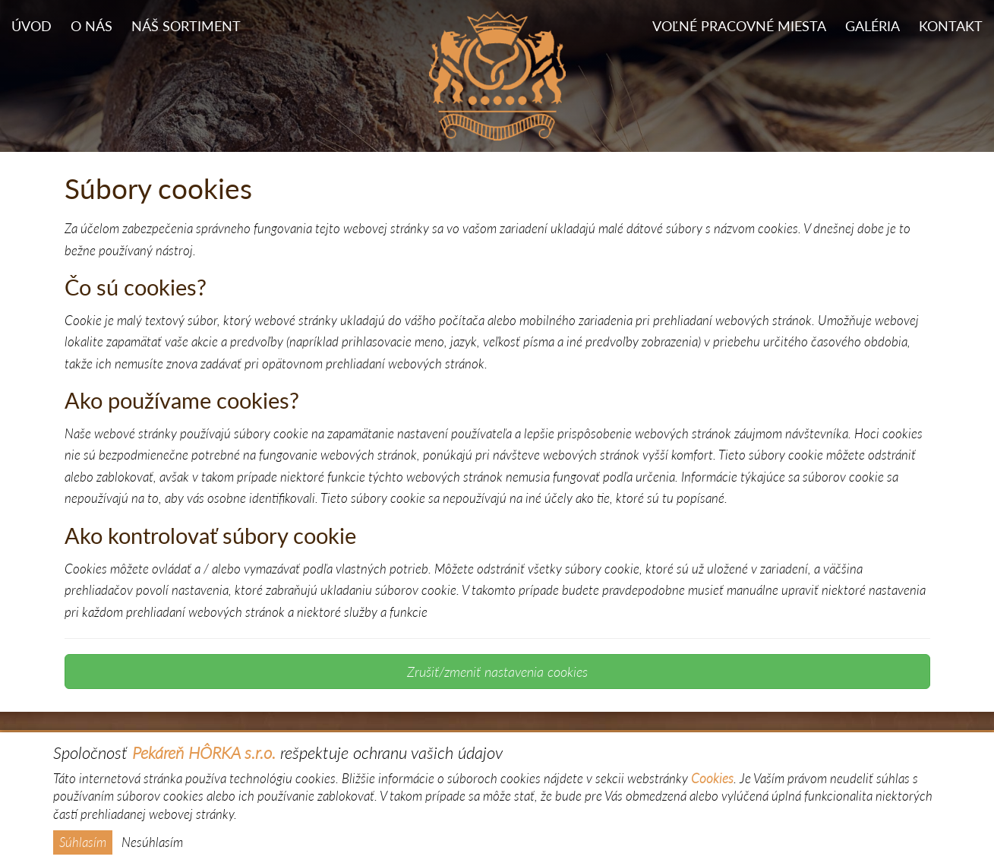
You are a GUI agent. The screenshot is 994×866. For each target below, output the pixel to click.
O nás (91, 26)
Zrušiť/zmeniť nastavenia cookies (497, 671)
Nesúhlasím (152, 842)
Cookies (712, 778)
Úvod (31, 26)
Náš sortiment (186, 26)
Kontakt (951, 26)
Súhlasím (82, 842)
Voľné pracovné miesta (739, 26)
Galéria (872, 26)
